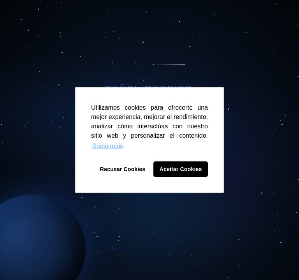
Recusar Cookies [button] (123, 169)
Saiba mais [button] (107, 146)
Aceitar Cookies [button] (181, 169)
